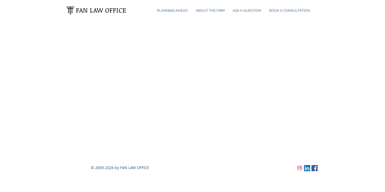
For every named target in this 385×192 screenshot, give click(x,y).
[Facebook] (314, 168)
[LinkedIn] (307, 168)
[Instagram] (300, 168)
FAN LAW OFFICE (101, 10)
